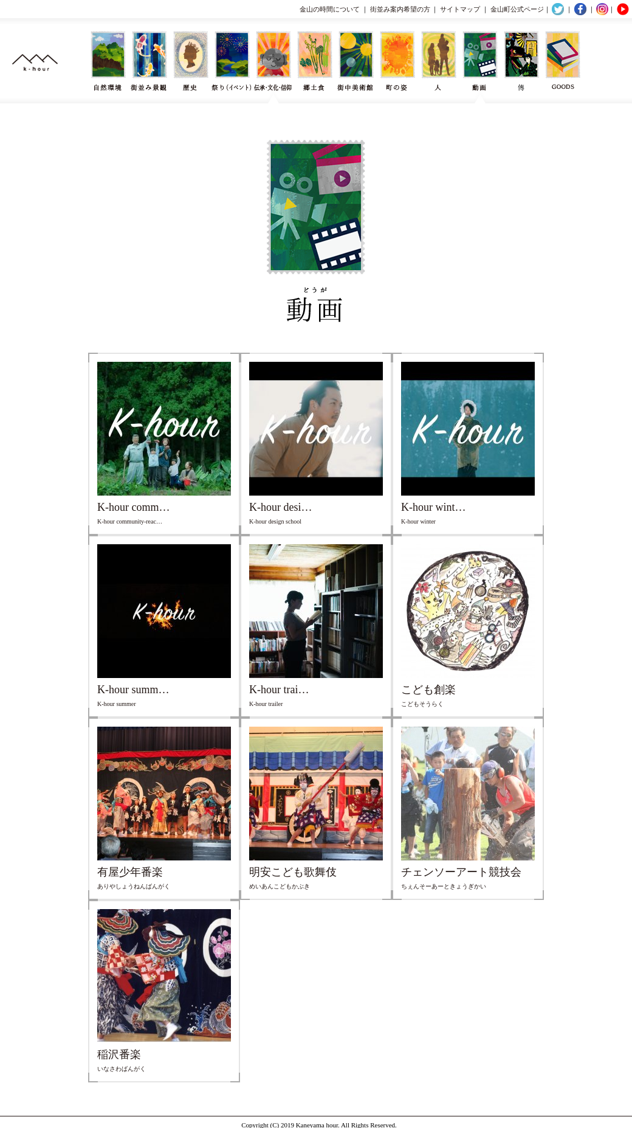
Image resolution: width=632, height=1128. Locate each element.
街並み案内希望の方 (400, 9)
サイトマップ (460, 9)
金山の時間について (330, 9)
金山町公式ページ (517, 9)
